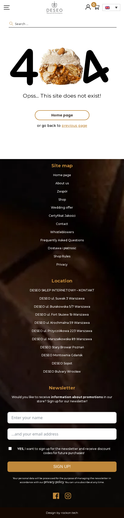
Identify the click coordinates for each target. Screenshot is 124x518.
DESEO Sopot (62, 363)
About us (62, 183)
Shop (62, 199)
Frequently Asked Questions (62, 240)
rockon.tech (69, 513)
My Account (88, 5)
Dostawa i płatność (62, 248)
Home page (62, 115)
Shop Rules (62, 256)
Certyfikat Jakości (62, 216)
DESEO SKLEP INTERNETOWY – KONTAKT (62, 290)
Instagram (68, 494)
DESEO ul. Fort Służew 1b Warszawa (62, 314)
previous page (74, 125)
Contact (62, 224)
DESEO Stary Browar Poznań (62, 347)
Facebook (56, 494)
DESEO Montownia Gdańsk (62, 355)
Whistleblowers (62, 232)
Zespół (62, 191)
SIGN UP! (62, 466)
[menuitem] (111, 7)
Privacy (62, 264)
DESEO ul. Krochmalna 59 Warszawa (62, 323)
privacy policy (54, 482)
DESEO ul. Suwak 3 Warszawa (62, 298)
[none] (111, 7)
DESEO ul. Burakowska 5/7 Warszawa (62, 306)
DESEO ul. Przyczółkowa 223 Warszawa (62, 331)
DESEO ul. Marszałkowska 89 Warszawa (62, 339)
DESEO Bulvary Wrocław (62, 371)
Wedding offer (62, 207)
